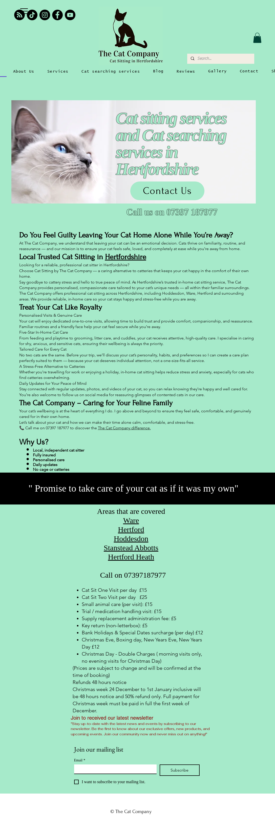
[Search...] (220, 59)
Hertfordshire (125, 257)
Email (79, 760)
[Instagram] (44, 15)
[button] (24, 11)
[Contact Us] (167, 190)
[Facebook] (57, 15)
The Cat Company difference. (124, 428)
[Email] (114, 769)
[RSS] (19, 15)
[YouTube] (70, 15)
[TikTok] (32, 15)
